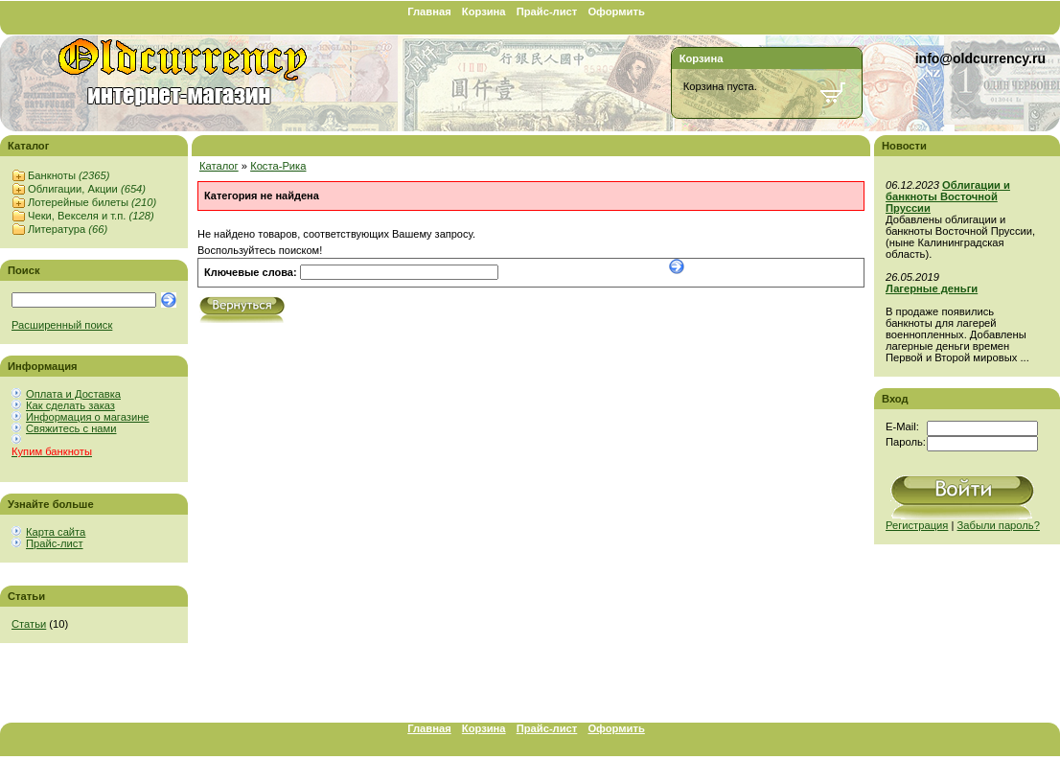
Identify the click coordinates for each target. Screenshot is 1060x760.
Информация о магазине (88, 417)
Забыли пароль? (998, 525)
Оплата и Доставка (73, 394)
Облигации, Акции (87, 189)
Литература (67, 229)
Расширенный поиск (62, 325)
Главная (429, 11)
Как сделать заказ (70, 405)
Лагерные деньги (932, 288)
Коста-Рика (278, 166)
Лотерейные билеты (92, 202)
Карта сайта (55, 532)
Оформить (616, 11)
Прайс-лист (547, 11)
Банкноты (68, 175)
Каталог (219, 166)
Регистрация (917, 525)
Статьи (29, 624)
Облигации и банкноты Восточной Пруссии (948, 196)
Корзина (484, 11)
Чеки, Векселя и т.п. (91, 215)
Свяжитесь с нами (71, 428)
